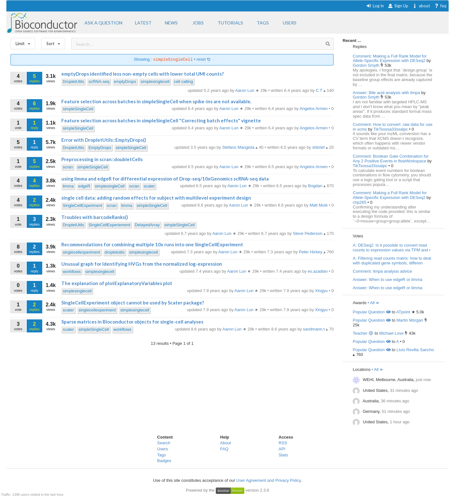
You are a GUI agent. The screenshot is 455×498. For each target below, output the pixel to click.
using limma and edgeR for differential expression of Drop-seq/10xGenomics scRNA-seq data (165, 178)
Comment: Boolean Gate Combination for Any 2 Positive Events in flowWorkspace (390, 158)
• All (373, 302)
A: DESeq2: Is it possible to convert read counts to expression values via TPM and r (392, 247)
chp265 (360, 202)
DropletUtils (73, 81)
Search (163, 442)
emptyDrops (125, 81)
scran (68, 167)
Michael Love (391, 333)
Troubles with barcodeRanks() (94, 217)
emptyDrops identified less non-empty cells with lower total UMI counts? (142, 74)
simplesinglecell (154, 81)
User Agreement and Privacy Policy (268, 480)
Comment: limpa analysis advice (382, 271)
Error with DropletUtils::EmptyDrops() (103, 140)
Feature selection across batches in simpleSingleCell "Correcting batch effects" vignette (161, 120)
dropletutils (115, 252)
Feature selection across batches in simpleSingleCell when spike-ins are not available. (156, 101)
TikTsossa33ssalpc (391, 129)
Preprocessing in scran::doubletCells (102, 159)
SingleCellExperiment (82, 205)
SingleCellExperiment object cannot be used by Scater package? (132, 302)
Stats (283, 455)
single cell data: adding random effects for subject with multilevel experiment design (156, 198)
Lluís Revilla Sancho (415, 349)
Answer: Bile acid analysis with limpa (386, 92)
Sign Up (398, 5)
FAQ (224, 449)
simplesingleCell (110, 186)
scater (149, 186)
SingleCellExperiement (109, 224)
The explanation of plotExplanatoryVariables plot (116, 283)
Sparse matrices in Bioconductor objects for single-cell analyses (132, 321)
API (282, 449)
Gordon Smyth (366, 65)
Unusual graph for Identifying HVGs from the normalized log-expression (141, 264)
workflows (72, 271)
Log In (375, 5)
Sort (53, 42)
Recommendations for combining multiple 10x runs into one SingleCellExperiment (152, 244)
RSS (283, 442)
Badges (164, 460)
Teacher (363, 333)
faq (440, 5)
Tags (161, 455)
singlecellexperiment (81, 252)
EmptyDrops (99, 147)
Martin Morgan (410, 320)
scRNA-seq (98, 81)
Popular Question (371, 312)
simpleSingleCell (78, 108)
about (421, 5)
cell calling (183, 81)
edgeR (84, 186)
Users (162, 449)
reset (204, 59)
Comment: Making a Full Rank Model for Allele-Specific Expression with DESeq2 (390, 58)
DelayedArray (147, 224)
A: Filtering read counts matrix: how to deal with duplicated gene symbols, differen (392, 260)
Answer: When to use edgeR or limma (387, 279)
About (225, 442)
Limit (23, 42)
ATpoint (403, 312)
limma (68, 186)
